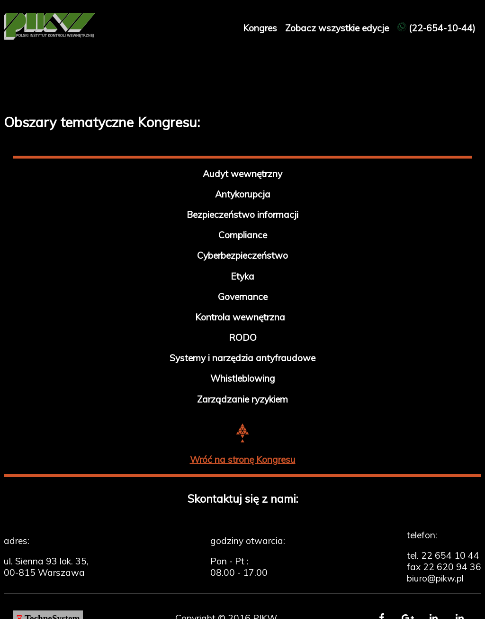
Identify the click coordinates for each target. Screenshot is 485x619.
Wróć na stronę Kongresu (243, 459)
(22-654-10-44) (436, 28)
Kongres (261, 28)
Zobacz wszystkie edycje (338, 28)
